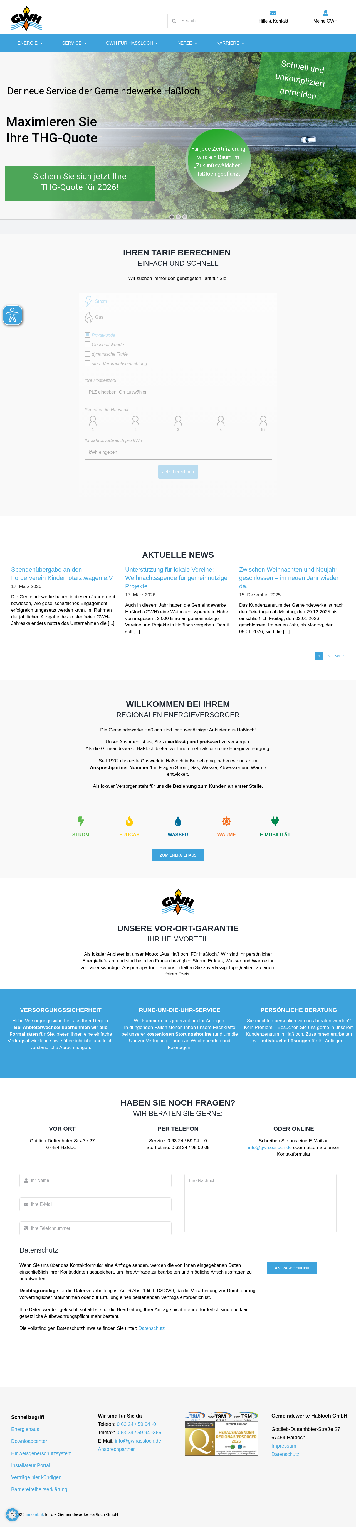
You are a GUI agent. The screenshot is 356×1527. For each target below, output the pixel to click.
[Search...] (204, 21)
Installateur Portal (30, 1465)
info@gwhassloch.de (270, 1147)
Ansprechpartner (116, 1449)
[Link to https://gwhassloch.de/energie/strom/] (80, 821)
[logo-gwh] (26, 5)
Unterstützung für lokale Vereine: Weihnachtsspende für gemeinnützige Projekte (176, 578)
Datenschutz (152, 1328)
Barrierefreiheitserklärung (39, 1489)
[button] (12, 1514)
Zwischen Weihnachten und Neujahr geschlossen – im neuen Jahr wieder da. (288, 578)
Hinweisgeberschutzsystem (41, 1453)
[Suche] (174, 21)
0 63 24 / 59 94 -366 (139, 1432)
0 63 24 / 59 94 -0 (136, 1424)
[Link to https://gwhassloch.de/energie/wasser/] (178, 821)
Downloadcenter (29, 1441)
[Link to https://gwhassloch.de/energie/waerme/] (226, 821)
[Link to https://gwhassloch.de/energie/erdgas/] (129, 821)
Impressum (283, 1446)
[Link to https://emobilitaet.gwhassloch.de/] (275, 821)
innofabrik (35, 1514)
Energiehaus (25, 1429)
